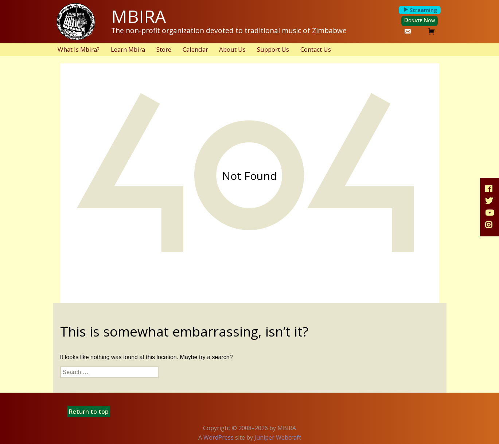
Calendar (195, 49)
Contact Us (315, 49)
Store (163, 49)
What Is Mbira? (79, 49)
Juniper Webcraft (277, 437)
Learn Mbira (128, 49)
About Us (232, 49)
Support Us (273, 49)
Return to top (89, 412)
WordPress (218, 437)
